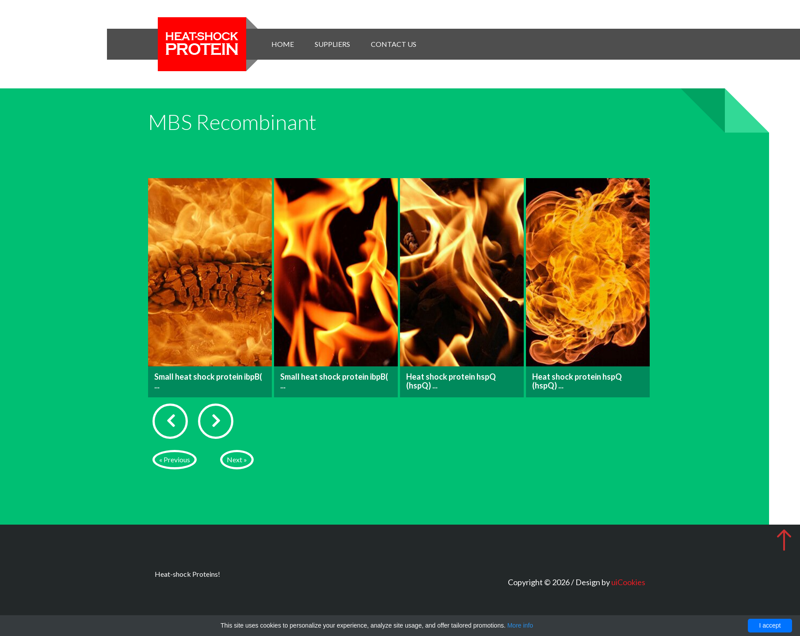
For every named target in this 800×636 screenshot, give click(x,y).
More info (520, 625)
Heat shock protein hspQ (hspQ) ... (451, 381)
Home (282, 44)
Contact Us (393, 44)
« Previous (174, 459)
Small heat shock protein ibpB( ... (208, 381)
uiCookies (628, 582)
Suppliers (332, 44)
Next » (237, 459)
